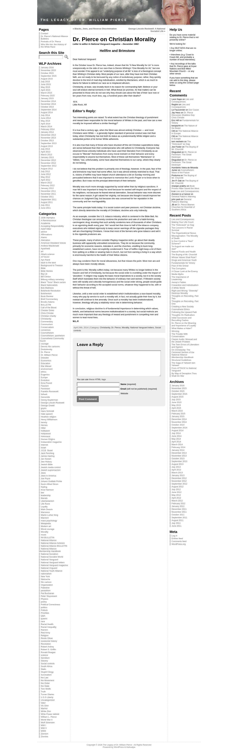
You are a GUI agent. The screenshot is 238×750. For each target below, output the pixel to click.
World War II (46, 719)
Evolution (45, 380)
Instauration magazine (51, 442)
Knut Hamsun (47, 489)
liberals (44, 498)
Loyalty (44, 506)
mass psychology (49, 520)
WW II (44, 728)
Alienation (45, 240)
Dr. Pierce (45, 352)
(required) (128, 389)
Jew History (46, 461)
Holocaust (45, 436)
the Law (44, 677)
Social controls (48, 663)
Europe (44, 377)
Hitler (43, 428)
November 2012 (48, 163)
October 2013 (47, 140)
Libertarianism (47, 501)
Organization (47, 585)
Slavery (44, 660)
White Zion (46, 711)
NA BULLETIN (47, 537)
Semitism (45, 658)
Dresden (45, 357)
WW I (43, 725)
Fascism (45, 386)
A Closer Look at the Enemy (185, 271)
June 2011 (46, 208)
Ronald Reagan (48, 652)
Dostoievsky (46, 349)
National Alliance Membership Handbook (50, 549)
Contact (44, 33)
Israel (43, 447)
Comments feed (179, 541)
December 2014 (48, 101)
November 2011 (48, 194)
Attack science (48, 254)
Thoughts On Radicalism (183, 315)
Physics (44, 599)
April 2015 (45, 90)
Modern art (46, 526)
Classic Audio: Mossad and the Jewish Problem (184, 340)
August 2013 (47, 146)
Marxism (45, 518)
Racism (44, 630)
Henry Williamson (49, 419)
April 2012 (45, 180)
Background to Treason (52, 265)
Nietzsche (45, 579)
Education (45, 363)
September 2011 (49, 199)
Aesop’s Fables (179, 282)
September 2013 (49, 143)
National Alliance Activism (53, 543)
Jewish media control (51, 467)
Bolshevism (46, 293)
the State (45, 686)
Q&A (43, 616)
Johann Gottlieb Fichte (51, 481)
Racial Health (47, 624)
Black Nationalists (49, 285)
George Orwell (48, 405)
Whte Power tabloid (50, 714)
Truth (43, 691)
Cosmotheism (47, 333)
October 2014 (47, 107)
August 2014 (47, 112)
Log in (174, 535)
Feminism (45, 388)
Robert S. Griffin (48, 649)
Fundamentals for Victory (183, 263)
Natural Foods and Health (184, 251)
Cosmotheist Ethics (181, 309)
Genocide (45, 397)
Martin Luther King (49, 515)
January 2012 (47, 188)
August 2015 (47, 78)
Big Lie (44, 274)
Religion (44, 635)
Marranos (45, 512)
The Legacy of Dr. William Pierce (83, 20)
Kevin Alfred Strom (49, 484)
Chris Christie (47, 313)
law (42, 492)
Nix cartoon (46, 582)
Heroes (44, 425)
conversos (45, 330)
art (42, 251)
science (44, 655)
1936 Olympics (48, 217)
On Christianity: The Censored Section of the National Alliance (183, 353)
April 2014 (45, 123)
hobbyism (45, 431)
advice (44, 231)
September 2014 (49, 109)
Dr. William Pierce (49, 355)
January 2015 (47, 98)
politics (44, 607)
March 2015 (46, 93)
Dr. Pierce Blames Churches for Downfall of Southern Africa (183, 207)
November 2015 (48, 70)
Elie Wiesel (46, 366)
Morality (44, 532)
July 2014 (45, 115)
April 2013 (45, 151)
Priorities (45, 613)
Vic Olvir (45, 705)
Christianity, (105, 327)
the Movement (47, 680)
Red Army (45, 632)
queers (44, 618)
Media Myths (178, 274)
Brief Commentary (49, 299)
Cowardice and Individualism (185, 285)
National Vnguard (49, 568)
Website (124, 398)
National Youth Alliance (51, 571)
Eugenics (45, 374)
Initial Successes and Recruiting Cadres (181, 319)
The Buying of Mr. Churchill (184, 254)
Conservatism (47, 327)
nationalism (46, 573)
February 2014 (48, 129)
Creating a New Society (183, 306)
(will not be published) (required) (138, 394)
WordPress (119, 747)
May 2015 (45, 87)
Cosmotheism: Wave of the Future (183, 171)
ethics (43, 372)
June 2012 (46, 174)
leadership (46, 495)
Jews (43, 473)
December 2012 (48, 160)
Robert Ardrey (47, 646)
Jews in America (48, 475)
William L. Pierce (49, 717)
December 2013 (48, 135)
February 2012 (48, 185)
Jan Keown (46, 459)
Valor (43, 703)
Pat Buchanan (47, 593)
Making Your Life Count (182, 222)
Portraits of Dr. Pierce (51, 41)
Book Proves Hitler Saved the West (185, 187)
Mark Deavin (47, 509)
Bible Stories (47, 271)
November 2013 (48, 137)
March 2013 (46, 154)
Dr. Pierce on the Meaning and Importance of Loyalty (184, 324)
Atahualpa (130, 747)
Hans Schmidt (47, 411)
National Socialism (49, 554)
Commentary (47, 321)
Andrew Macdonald (50, 245)
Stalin (43, 669)
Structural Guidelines (181, 360)
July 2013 (45, 149)
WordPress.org (179, 544)
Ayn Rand (45, 260)
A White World (178, 288)
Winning (175, 331)
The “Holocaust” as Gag (181, 142)
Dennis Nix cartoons (50, 346)
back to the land (48, 262)
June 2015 (46, 84)
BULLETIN (46, 304)
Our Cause (194, 110)
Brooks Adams (48, 302)
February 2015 (48, 95)
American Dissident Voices (53, 243)
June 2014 (46, 118)
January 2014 (47, 132)
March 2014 (46, 126)
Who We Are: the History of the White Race (53, 45)
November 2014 (48, 104)
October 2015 (47, 73)
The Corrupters (179, 268)
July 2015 (45, 81)
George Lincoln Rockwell (52, 402)
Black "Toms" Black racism (53, 282)
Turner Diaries (47, 694)
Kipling (44, 487)
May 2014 (45, 121)
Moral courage (47, 529)
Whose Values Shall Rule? (184, 257)
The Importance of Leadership (180, 278)
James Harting (48, 456)
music (43, 534)
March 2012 (46, 182)
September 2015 (49, 76)
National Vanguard (49, 559)
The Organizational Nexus (184, 233)
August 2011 (47, 202)
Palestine (45, 587)
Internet (44, 445)
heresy (44, 422)
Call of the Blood (48, 307)
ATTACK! (45, 257)
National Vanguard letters (52, 562)
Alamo (44, 237)
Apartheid (45, 248)
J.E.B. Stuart (47, 450)
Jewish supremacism (50, 470)
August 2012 (47, 168)
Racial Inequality (48, 627)
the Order (45, 683)
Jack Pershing (47, 453)
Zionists (44, 736)
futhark (44, 394)
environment (46, 369)
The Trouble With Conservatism (180, 335)
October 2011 (47, 196)
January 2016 (47, 67)
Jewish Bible (47, 464)
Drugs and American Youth (184, 260)
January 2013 (47, 157)
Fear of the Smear (180, 265)
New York (45, 576)
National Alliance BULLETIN (54, 546)
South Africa (46, 666)
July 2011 (45, 205)
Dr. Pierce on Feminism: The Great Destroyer (184, 154)
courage (44, 343)
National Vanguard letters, (142, 327)
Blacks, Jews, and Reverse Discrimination (96, 28)
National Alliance (49, 540)
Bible (43, 268)
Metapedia (46, 523)
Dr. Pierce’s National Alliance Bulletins (54, 37)
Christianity (46, 319)
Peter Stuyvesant (49, 596)
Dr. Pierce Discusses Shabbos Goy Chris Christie (183, 115)
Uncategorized (48, 700)
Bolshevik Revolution (50, 290)
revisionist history (49, 641)
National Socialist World (52, 557)
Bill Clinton (46, 276)
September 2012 (49, 166)
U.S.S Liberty (47, 697)
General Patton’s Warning (184, 196)
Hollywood (46, 433)
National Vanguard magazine (54, 565)
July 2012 (45, 171)
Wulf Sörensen (48, 722)
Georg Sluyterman (49, 400)
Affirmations (46, 234)
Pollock (44, 610)
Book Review (47, 296)
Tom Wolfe (46, 689)
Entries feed (177, 538)
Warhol (44, 708)
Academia (45, 223)
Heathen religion (48, 416)
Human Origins (48, 439)
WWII (43, 731)
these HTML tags (97, 384)
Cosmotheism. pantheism (53, 335)
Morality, (126, 327)
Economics (46, 360)
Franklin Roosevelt (49, 391)
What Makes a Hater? (182, 328)
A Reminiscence (48, 220)
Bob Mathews (47, 288)
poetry (44, 601)
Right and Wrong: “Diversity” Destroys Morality (185, 291)
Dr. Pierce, (116, 327)
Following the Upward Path (184, 312)
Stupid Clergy (47, 672)
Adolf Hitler (46, 229)
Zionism (44, 733)
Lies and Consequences (182, 100)
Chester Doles (47, 310)
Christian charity (48, 316)
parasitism (45, 590)
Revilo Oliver (47, 638)
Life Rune (45, 504)
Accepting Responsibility (52, 226)
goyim (43, 408)
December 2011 (48, 191)
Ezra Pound (46, 383)
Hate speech (47, 414)
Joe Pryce (45, 478)
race (43, 621)
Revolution (46, 644)
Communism (47, 324)
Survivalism (46, 675)
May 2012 (45, 177)
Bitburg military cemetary (52, 279)
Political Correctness (50, 604)
